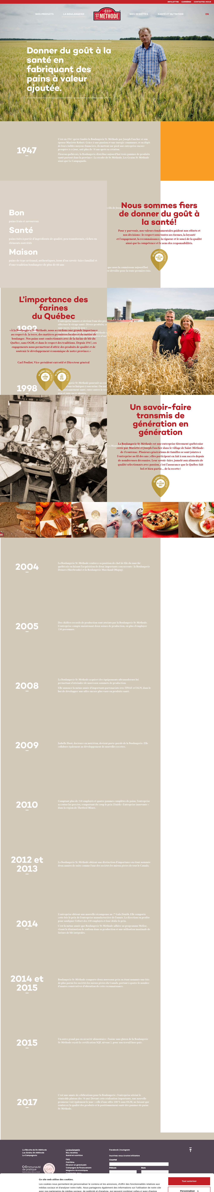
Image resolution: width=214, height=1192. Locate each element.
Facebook (114, 1150)
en (207, 14)
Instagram (125, 1150)
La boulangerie (73, 1150)
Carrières (186, 2)
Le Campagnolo (29, 1155)
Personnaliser (189, 1174)
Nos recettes (72, 1153)
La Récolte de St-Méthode (34, 1150)
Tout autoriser (189, 1164)
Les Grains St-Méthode (33, 1153)
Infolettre (173, 2)
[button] (44, 14)
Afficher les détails (49, 1186)
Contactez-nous (202, 2)
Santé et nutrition (74, 1155)
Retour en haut (190, 1150)
